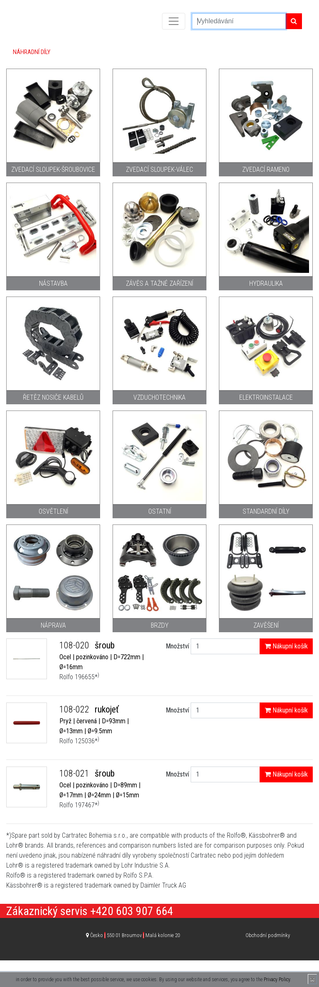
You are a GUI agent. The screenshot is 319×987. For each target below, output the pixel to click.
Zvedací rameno (266, 169)
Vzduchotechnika (159, 397)
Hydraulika (266, 283)
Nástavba (53, 283)
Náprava (53, 625)
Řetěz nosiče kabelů (53, 397)
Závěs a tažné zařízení (159, 283)
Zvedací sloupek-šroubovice (53, 169)
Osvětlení (53, 511)
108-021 (75, 773)
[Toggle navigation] (173, 21)
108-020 (75, 645)
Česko (135, 935)
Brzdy (160, 625)
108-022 (75, 709)
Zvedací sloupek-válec (159, 169)
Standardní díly (266, 511)
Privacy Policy (277, 979)
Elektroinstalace (266, 397)
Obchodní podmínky (267, 935)
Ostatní (159, 511)
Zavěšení (266, 625)
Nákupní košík (286, 646)
